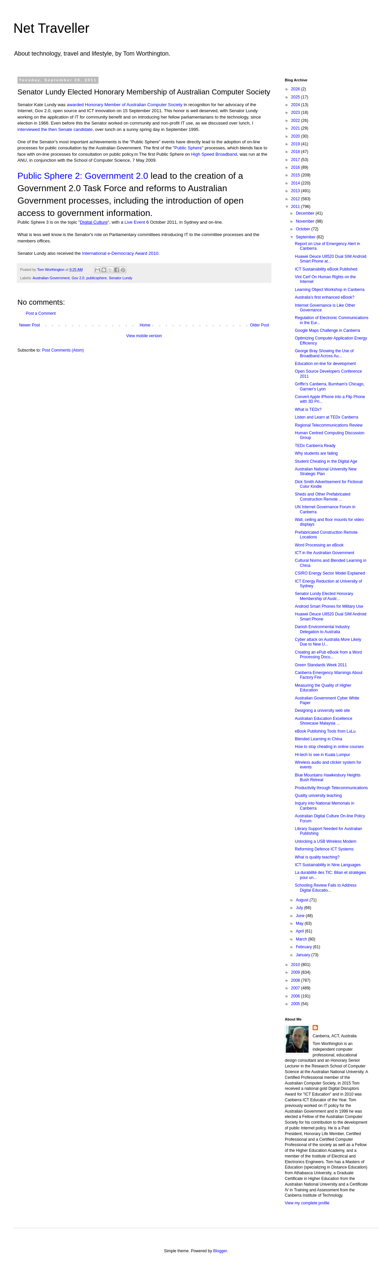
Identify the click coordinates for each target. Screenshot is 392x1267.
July (300, 907)
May (300, 923)
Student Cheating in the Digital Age (326, 461)
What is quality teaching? (317, 857)
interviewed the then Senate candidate (54, 129)
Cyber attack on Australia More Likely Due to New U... (328, 642)
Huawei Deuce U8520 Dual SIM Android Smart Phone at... (330, 259)
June (301, 915)
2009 (296, 972)
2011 (296, 206)
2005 (296, 1003)
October (303, 229)
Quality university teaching (318, 795)
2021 (296, 128)
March (302, 939)
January (303, 955)
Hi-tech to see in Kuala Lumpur (322, 754)
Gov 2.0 (78, 278)
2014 (296, 183)
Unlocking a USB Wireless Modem (325, 841)
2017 (296, 159)
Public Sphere (188, 147)
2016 (296, 167)
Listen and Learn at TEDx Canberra (326, 417)
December (306, 213)
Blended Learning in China (318, 739)
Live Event (134, 222)
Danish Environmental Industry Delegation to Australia (322, 629)
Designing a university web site (322, 710)
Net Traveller (51, 28)
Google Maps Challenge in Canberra (327, 330)
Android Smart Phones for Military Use (329, 606)
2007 (296, 988)
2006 (296, 996)
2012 (296, 199)
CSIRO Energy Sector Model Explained (330, 573)
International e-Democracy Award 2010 (120, 253)
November (306, 221)
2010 (296, 964)
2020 (296, 136)
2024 (296, 104)
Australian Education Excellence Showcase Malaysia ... (323, 721)
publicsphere (96, 278)
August (303, 900)
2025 (296, 97)
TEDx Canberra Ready (315, 445)
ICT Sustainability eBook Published (326, 269)
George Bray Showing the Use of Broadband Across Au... (324, 353)
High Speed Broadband (214, 154)
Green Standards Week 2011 (321, 665)
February (304, 947)
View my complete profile (307, 1203)
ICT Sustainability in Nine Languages (328, 865)
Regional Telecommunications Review (329, 425)
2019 (296, 144)
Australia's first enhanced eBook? (324, 297)
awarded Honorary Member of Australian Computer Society (124, 104)
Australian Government (50, 278)
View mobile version (144, 335)
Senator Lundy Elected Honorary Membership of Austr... (324, 596)
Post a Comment (41, 313)
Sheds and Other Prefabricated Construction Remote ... (322, 496)
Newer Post (29, 325)
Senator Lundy (120, 278)
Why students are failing (316, 453)
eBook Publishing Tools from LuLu (325, 731)
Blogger (220, 1251)
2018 (296, 151)
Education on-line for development (325, 363)
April (300, 931)
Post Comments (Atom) (63, 350)
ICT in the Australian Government (324, 552)
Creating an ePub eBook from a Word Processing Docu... (328, 654)
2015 (296, 175)
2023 (296, 112)
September (306, 237)
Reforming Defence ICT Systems (324, 849)
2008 (296, 980)
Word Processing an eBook (319, 545)
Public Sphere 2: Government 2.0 (82, 176)
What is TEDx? (308, 409)
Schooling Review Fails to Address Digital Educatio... (325, 887)
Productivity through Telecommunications (331, 788)
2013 (296, 191)
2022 (296, 120)
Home (145, 325)
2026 (296, 89)
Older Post (259, 325)
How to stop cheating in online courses (329, 746)
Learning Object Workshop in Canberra (330, 289)
